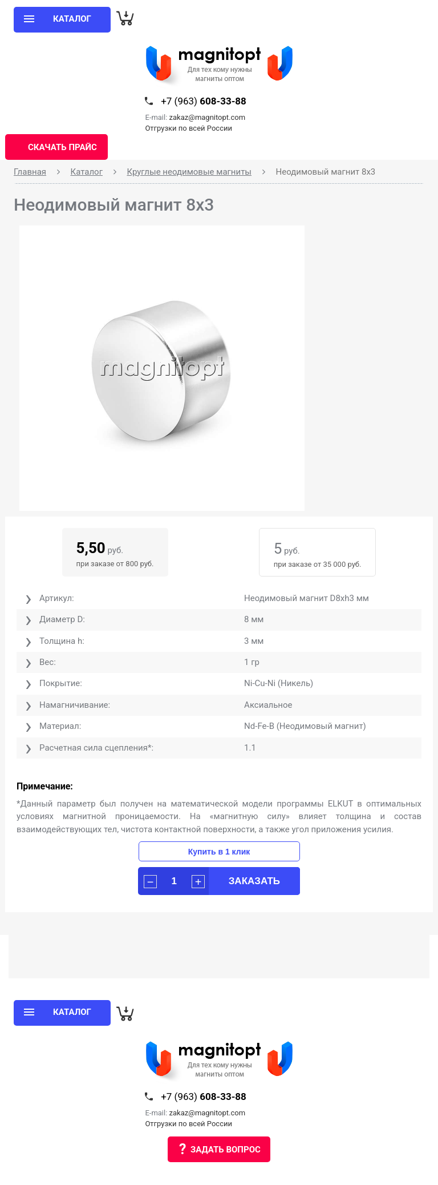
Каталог (87, 172)
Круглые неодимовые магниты (189, 172)
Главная (30, 172)
